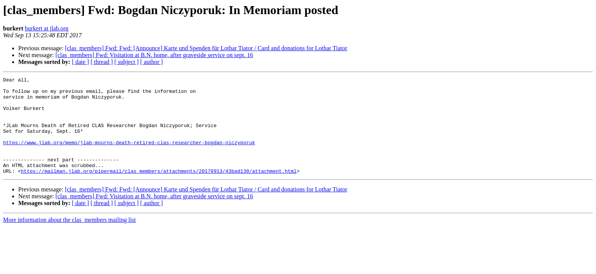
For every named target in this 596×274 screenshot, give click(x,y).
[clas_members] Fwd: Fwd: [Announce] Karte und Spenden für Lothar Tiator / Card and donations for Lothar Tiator (206, 48)
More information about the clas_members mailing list (69, 239)
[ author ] (151, 62)
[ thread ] (101, 62)
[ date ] (80, 62)
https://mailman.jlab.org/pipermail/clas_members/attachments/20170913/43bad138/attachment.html (158, 190)
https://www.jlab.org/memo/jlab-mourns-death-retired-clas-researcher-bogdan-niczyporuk (129, 156)
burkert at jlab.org (46, 28)
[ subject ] (126, 62)
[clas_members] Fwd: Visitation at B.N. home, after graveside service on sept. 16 (154, 55)
